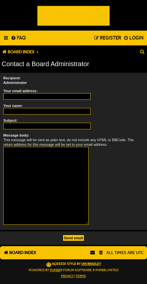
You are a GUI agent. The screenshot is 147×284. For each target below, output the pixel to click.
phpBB (55, 270)
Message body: (16, 135)
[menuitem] (18, 38)
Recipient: (12, 78)
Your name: (13, 106)
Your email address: (20, 91)
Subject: (10, 120)
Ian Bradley (91, 264)
